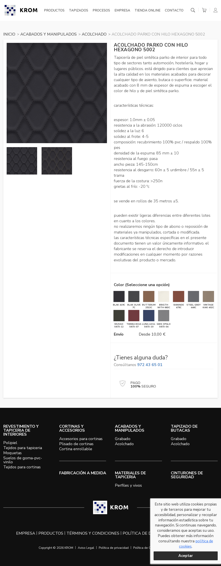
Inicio (9, 34)
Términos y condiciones (93, 533)
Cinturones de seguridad (187, 475)
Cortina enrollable (75, 449)
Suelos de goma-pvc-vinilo (22, 460)
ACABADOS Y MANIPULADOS (48, 34)
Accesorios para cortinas (81, 438)
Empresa (122, 10)
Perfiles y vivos (128, 485)
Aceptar (185, 555)
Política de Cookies (146, 548)
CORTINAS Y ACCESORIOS (72, 428)
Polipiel (10, 442)
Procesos (101, 10)
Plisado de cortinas (76, 443)
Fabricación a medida (82, 473)
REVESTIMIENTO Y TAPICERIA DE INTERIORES (21, 430)
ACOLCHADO (94, 34)
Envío (119, 334)
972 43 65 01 (149, 364)
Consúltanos (138, 365)
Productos (54, 10)
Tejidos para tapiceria (22, 447)
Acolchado (124, 443)
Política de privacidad (114, 548)
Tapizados (78, 10)
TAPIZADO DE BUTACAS (184, 428)
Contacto (174, 10)
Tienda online (147, 10)
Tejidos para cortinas (22, 467)
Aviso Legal (86, 548)
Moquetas (12, 453)
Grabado (122, 438)
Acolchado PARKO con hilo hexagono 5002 (158, 34)
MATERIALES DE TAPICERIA (130, 475)
